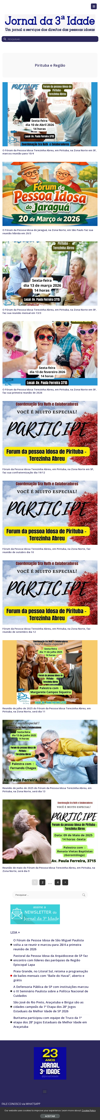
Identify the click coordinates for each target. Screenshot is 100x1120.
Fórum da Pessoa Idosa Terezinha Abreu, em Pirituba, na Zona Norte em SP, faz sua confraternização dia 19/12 (48, 470)
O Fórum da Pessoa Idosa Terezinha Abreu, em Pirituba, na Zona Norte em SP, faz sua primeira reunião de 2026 (49, 391)
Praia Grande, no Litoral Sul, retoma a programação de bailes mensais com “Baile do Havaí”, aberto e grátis (50, 975)
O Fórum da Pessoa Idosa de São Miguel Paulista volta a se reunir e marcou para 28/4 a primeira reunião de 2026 (48, 944)
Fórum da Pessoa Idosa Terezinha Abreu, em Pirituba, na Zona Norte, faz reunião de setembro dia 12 (46, 630)
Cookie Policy (89, 1110)
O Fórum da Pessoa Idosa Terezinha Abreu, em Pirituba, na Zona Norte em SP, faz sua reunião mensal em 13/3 (49, 311)
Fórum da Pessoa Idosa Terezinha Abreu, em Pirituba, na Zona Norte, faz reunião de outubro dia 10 (46, 550)
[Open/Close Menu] (94, 6)
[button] (44, 1091)
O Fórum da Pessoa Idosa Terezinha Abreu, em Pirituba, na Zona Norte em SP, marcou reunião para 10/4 (49, 152)
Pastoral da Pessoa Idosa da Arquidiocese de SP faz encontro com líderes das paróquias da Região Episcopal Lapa (50, 959)
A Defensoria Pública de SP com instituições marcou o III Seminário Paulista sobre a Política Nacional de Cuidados (50, 990)
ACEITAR (50, 1116)
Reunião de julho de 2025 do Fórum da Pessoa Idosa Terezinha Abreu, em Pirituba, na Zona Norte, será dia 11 (46, 709)
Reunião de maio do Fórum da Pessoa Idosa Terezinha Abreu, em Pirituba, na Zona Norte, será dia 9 (48, 869)
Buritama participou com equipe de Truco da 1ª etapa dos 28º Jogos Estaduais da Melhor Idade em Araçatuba (50, 1021)
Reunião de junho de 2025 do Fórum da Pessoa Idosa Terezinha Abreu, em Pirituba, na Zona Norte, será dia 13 (47, 789)
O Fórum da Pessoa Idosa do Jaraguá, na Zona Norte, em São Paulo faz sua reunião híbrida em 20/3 (47, 231)
